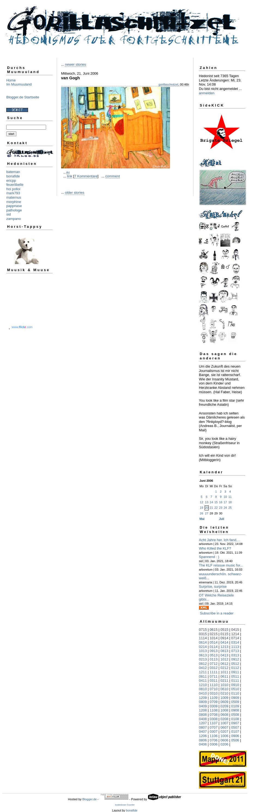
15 (216, 502)
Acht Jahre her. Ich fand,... (219, 540)
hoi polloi (13, 189)
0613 (203, 655)
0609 (224, 702)
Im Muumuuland (19, 84)
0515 (224, 630)
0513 (214, 655)
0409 (203, 706)
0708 (214, 715)
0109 (235, 706)
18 (230, 502)
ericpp (11, 180)
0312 (214, 668)
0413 (224, 655)
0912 (235, 659)
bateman (13, 172)
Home (11, 80)
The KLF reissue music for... (221, 565)
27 (206, 513)
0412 (203, 668)
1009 (224, 698)
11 (230, 496)
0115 (224, 634)
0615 (214, 630)
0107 (235, 731)
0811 (203, 676)
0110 (235, 693)
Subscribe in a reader (217, 613)
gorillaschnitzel (168, 84)
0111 (235, 680)
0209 (224, 706)
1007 (224, 723)
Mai (201, 518)
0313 (235, 655)
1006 (224, 736)
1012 (224, 659)
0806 (203, 740)
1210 (203, 685)
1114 (203, 638)
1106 (214, 736)
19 (201, 507)
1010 (224, 685)
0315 (203, 634)
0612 (224, 664)
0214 (203, 647)
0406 (203, 744)
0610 (224, 689)
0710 (214, 689)
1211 (203, 672)
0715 (203, 630)
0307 (214, 731)
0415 (235, 630)
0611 (224, 676)
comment (112, 176)
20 (206, 507)
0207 (224, 731)
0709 (214, 702)
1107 (214, 723)
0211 (224, 680)
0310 (214, 693)
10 (225, 496)
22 (216, 507)
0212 (224, 668)
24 (225, 507)
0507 (235, 727)
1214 (235, 634)
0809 (203, 702)
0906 (235, 736)
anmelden (206, 93)
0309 (214, 706)
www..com (22, 327)
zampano (13, 219)
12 (201, 502)
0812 (203, 664)
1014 (214, 638)
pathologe (14, 210)
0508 (235, 715)
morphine (13, 202)
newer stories (75, 64)
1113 (235, 647)
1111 (214, 672)
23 (220, 507)
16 (220, 502)
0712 (214, 664)
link (69, 176)
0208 (224, 719)
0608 (224, 715)
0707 (214, 727)
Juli (221, 518)
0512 (235, 664)
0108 (235, 719)
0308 (214, 719)
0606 (224, 740)
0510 (235, 689)
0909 (235, 698)
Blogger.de (89, 799)
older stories (74, 192)
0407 (203, 731)
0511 (235, 676)
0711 (214, 676)
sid (8, 214)
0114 (214, 647)
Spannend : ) (209, 557)
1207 (203, 723)
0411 (203, 680)
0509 (235, 702)
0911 (235, 672)
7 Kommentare (85, 176)
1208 (203, 710)
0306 (214, 744)
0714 (235, 638)
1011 (224, 672)
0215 (214, 634)
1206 (203, 736)
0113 (214, 659)
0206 (224, 744)
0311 (214, 680)
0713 (235, 651)
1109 (214, 698)
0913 (214, 651)
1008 (224, 710)
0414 (224, 642)
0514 (214, 642)
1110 (214, 685)
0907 (235, 723)
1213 (224, 647)
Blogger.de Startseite (22, 97)
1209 (203, 698)
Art (68, 172)
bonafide (13, 176)
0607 (224, 727)
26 (201, 513)
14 (211, 502)
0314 (235, 642)
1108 (214, 710)
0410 (203, 693)
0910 (235, 685)
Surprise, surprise (213, 586)
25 (230, 507)
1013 (203, 651)
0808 (203, 715)
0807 (203, 727)
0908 (235, 710)
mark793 (13, 193)
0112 (235, 668)
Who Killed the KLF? (215, 548)
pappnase (14, 206)
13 (206, 502)
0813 (224, 651)
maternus (13, 197)
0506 (235, 740)
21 (211, 507)
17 (225, 502)
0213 (203, 659)
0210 (224, 693)
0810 (203, 689)
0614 (203, 642)
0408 (203, 719)
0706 (214, 740)
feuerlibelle (14, 185)
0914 (224, 638)
